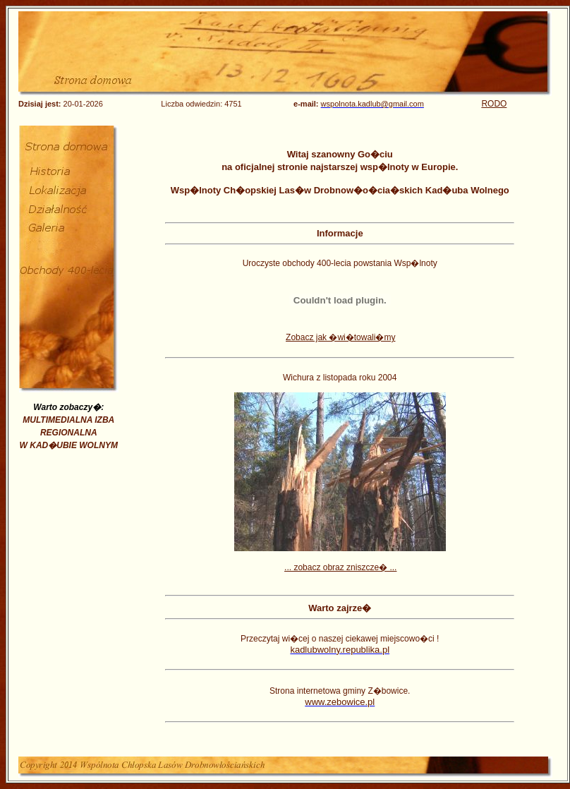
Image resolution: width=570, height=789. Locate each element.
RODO (494, 104)
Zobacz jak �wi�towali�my (340, 337)
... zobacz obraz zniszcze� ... (340, 567)
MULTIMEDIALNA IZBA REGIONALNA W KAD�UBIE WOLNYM (69, 432)
